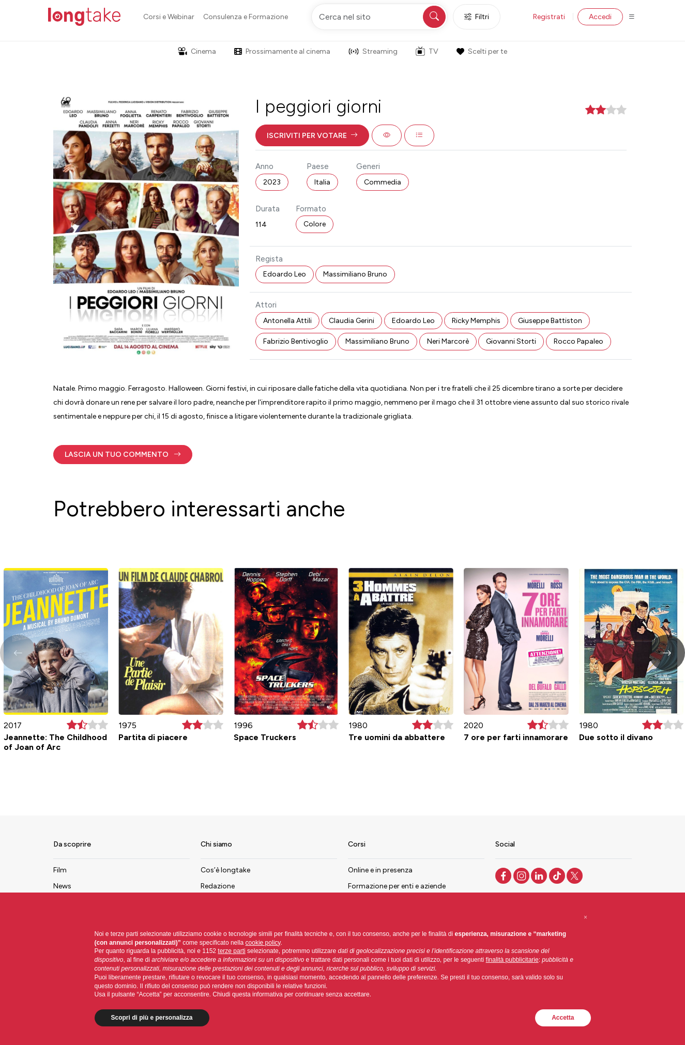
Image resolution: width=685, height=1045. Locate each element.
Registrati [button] (549, 16)
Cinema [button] (197, 51)
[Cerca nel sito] (379, 17)
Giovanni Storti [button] (511, 341)
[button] (312, 135)
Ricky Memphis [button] (476, 320)
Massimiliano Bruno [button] (355, 274)
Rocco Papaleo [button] (578, 341)
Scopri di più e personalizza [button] (152, 1017)
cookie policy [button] (263, 942)
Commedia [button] (382, 182)
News (62, 886)
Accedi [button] (600, 16)
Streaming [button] (373, 51)
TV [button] (427, 51)
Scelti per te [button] (481, 51)
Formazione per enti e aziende (397, 886)
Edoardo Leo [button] (284, 274)
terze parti (231, 951)
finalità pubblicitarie (512, 959)
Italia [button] (322, 182)
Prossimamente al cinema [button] (282, 51)
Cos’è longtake (225, 870)
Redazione (218, 886)
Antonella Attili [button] (287, 320)
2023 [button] (272, 182)
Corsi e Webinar (168, 16)
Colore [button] (314, 224)
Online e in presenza (380, 870)
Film (60, 870)
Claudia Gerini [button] (351, 320)
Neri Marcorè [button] (448, 341)
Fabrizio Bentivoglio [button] (295, 341)
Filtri (476, 16)
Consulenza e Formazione (245, 16)
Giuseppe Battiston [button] (550, 320)
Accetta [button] (563, 1017)
